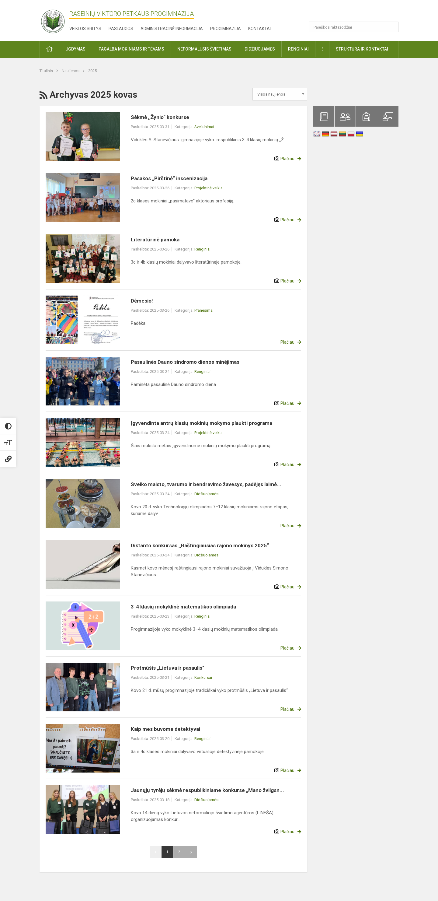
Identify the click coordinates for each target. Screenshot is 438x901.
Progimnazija (225, 28)
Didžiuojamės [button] (260, 49)
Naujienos (71, 70)
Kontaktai (259, 28)
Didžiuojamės (206, 494)
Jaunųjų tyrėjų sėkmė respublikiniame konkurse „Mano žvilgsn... (207, 790)
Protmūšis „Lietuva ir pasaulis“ (167, 668)
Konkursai (203, 677)
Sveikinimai (204, 126)
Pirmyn (191, 852)
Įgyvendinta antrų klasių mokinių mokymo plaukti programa (201, 423)
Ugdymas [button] (75, 49)
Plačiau (287, 158)
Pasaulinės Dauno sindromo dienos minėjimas (185, 362)
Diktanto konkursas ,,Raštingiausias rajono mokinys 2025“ (200, 545)
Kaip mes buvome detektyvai (165, 729)
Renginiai (202, 249)
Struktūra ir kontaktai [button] (362, 49)
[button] (357, 12)
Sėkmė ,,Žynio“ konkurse (160, 117)
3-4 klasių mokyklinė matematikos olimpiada (183, 607)
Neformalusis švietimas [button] (204, 49)
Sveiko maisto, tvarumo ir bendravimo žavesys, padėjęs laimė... (206, 484)
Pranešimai (204, 310)
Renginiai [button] (298, 49)
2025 (92, 70)
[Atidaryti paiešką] (392, 27)
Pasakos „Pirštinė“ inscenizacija (169, 178)
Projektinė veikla (208, 188)
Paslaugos (121, 28)
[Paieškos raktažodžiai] (353, 27)
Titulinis (47, 70)
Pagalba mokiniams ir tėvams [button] (131, 49)
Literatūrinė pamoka (155, 240)
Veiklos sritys (85, 28)
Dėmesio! (142, 301)
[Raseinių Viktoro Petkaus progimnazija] (56, 19)
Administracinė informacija (172, 28)
